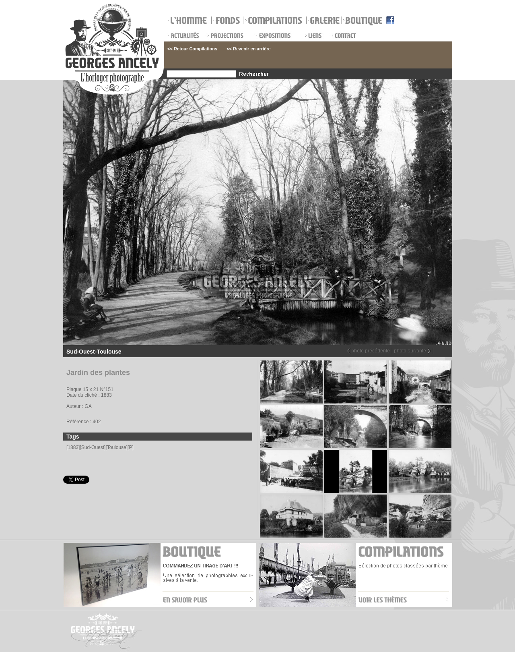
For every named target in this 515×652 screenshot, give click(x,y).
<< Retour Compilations (192, 48)
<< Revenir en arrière (248, 48)
